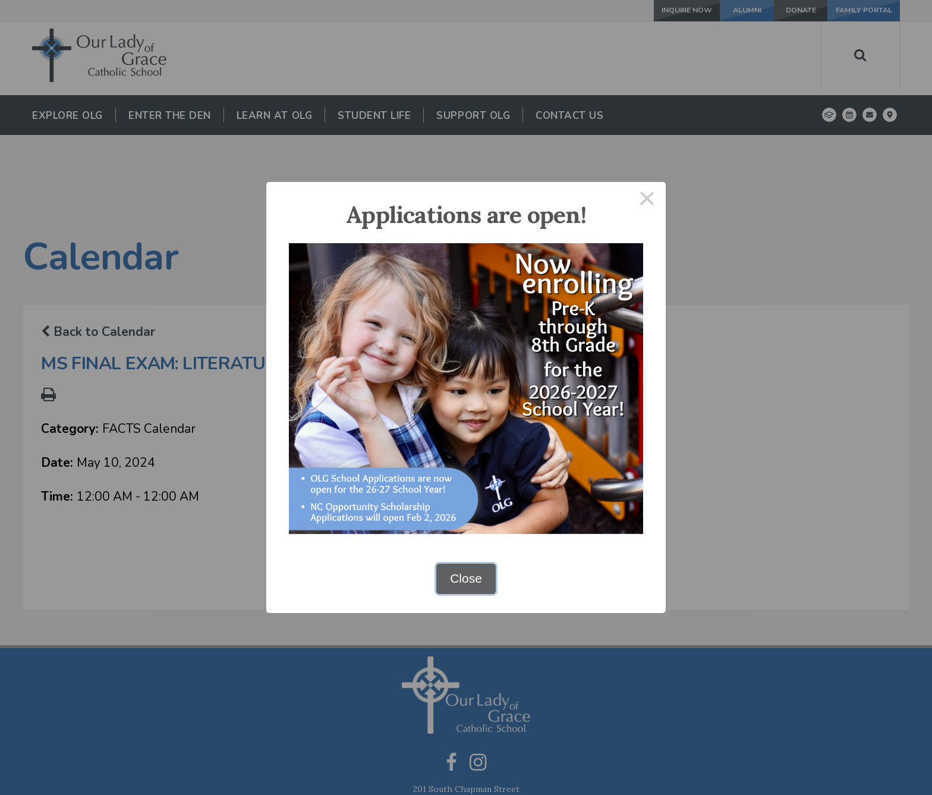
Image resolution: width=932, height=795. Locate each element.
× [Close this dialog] (647, 200)
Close (466, 578)
